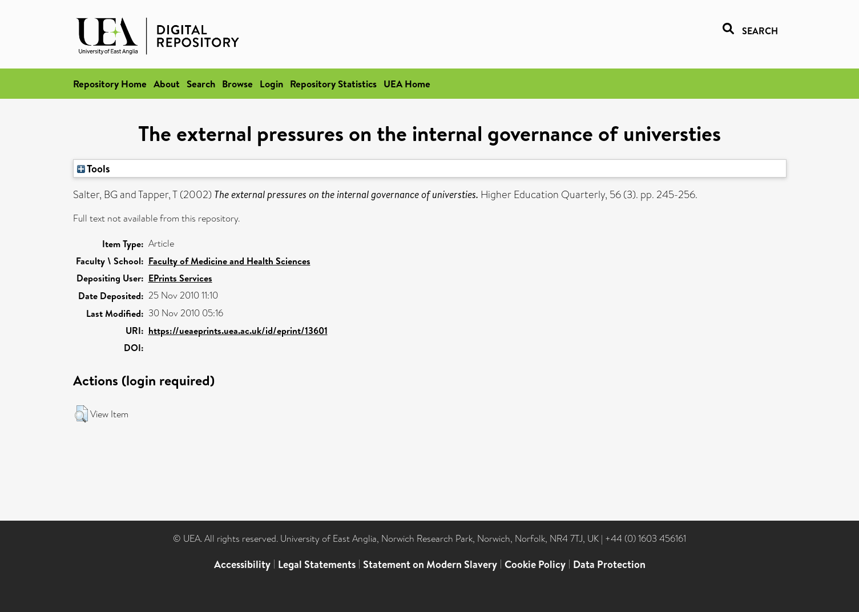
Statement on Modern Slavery (430, 564)
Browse (237, 83)
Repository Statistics (333, 83)
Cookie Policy (535, 564)
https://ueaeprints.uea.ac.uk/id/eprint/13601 (238, 330)
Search (201, 83)
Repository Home (110, 83)
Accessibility (242, 564)
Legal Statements (317, 564)
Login (271, 83)
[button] (81, 413)
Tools (93, 168)
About (167, 83)
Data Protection (609, 564)
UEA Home (407, 83)
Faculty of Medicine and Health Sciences (229, 261)
